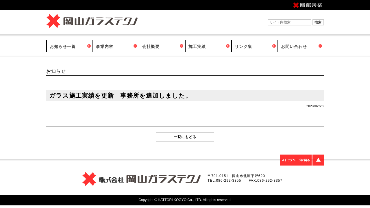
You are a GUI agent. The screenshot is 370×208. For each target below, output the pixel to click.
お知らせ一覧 (63, 46)
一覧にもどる (185, 137)
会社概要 (151, 46)
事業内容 (104, 46)
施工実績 (197, 46)
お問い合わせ (294, 46)
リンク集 (243, 46)
